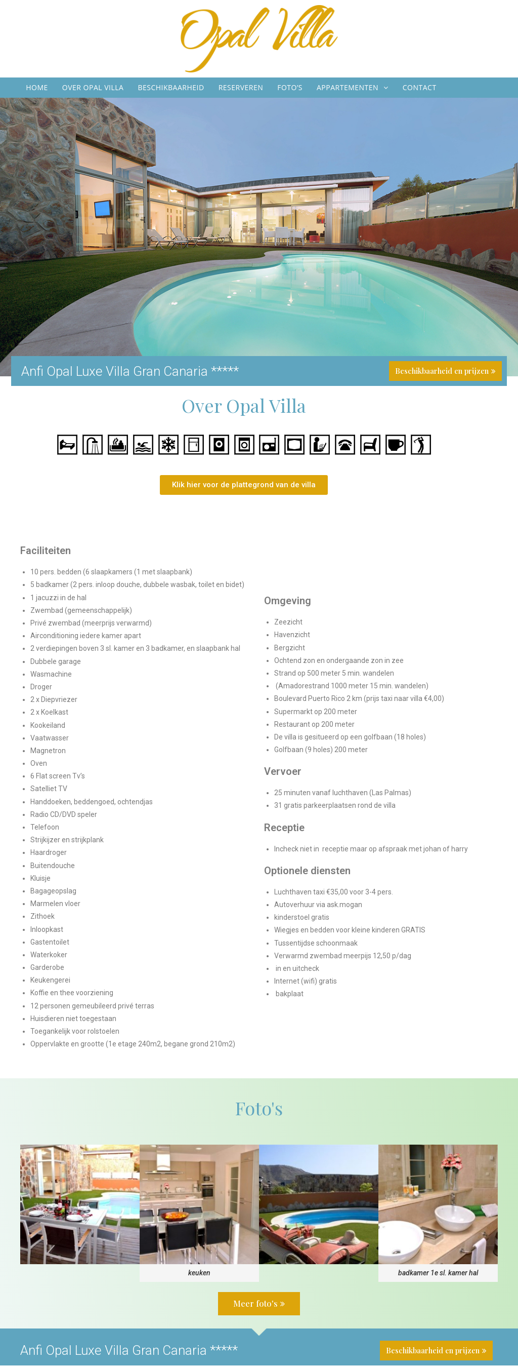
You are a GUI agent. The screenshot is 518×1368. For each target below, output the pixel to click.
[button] (244, 488)
